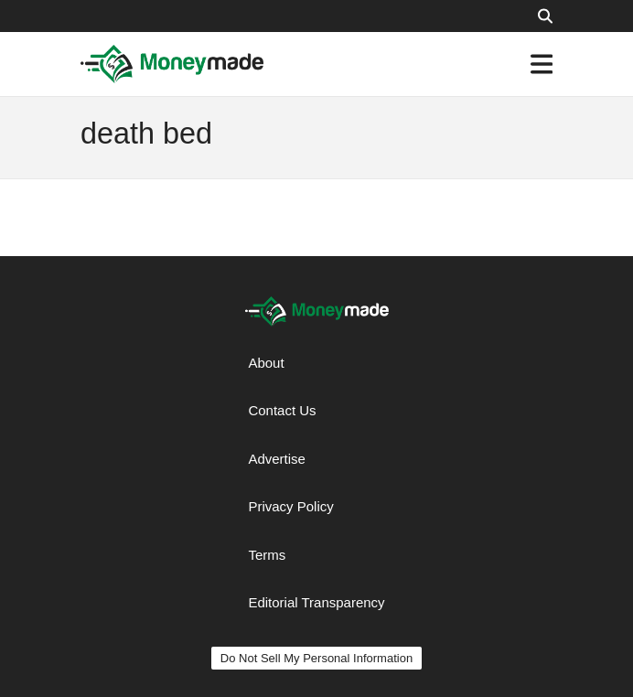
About (266, 362)
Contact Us (282, 410)
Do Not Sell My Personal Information (316, 658)
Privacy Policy (290, 506)
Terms (266, 555)
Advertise (277, 458)
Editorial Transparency (316, 602)
